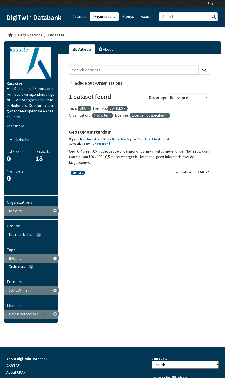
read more (15, 126)
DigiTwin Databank (34, 17)
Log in (212, 3)
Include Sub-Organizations (95, 83)
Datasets (79, 16)
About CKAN (15, 372)
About (146, 16)
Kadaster (55, 35)
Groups (128, 16)
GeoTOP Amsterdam (90, 132)
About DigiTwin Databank (26, 358)
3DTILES (78, 172)
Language (159, 358)
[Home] (10, 35)
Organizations (104, 16)
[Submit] (214, 17)
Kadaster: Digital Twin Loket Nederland (140, 139)
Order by (157, 97)
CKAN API (13, 365)
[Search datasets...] (188, 17)
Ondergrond (101, 144)
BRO (87, 144)
